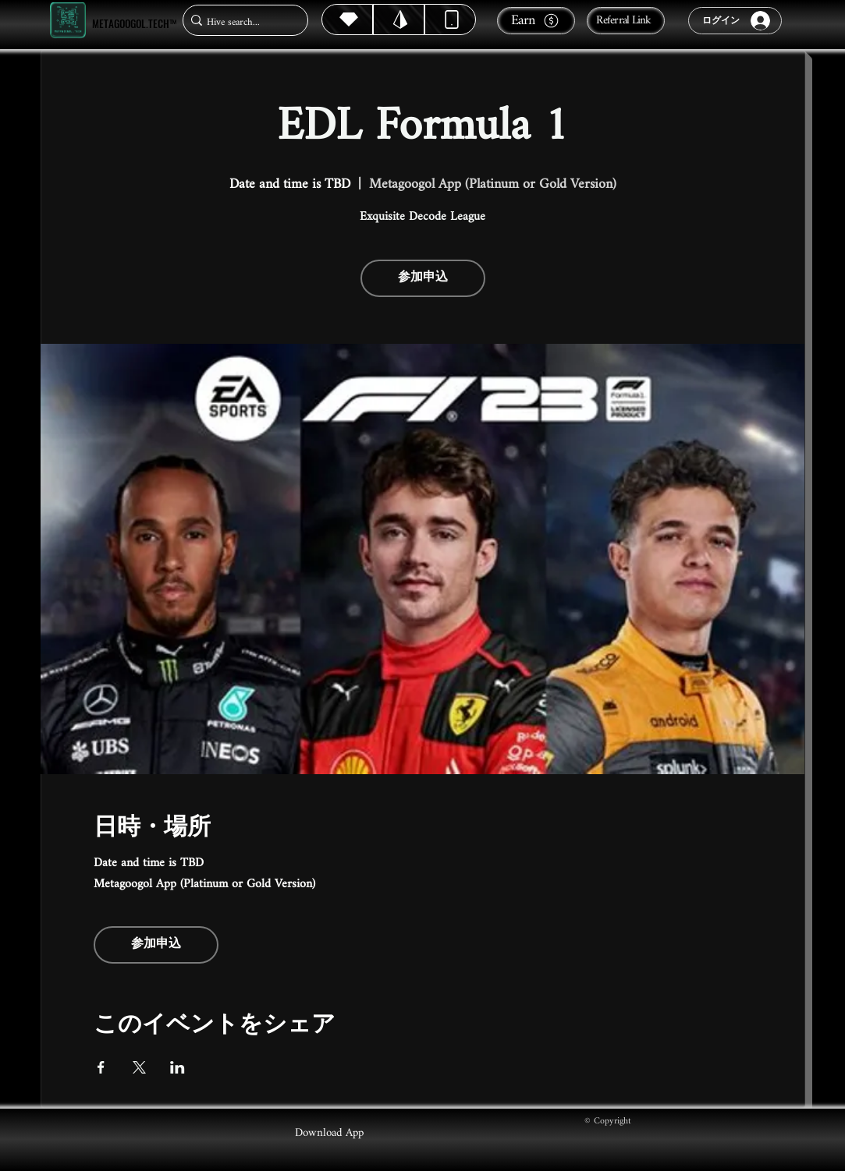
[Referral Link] (626, 20)
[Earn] (536, 20)
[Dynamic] (450, 19)
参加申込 (423, 278)
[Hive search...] (241, 22)
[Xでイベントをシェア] (139, 1067)
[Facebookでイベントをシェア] (101, 1067)
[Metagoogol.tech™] (68, 20)
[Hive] (347, 19)
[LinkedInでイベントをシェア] (177, 1067)
